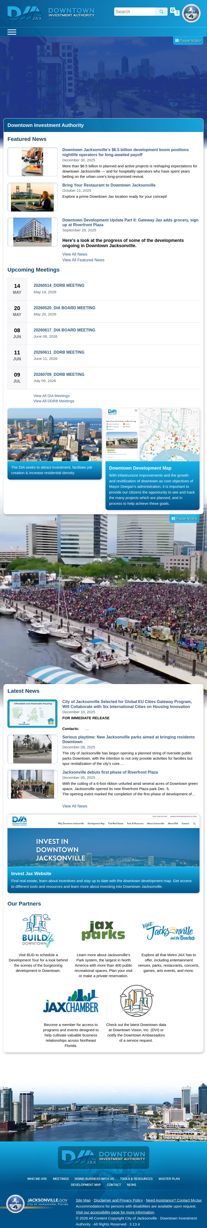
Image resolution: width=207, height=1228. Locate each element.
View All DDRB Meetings (53, 401)
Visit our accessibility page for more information (115, 1212)
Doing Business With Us (94, 1179)
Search (161, 11)
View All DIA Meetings (51, 396)
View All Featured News (83, 260)
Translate (175, 11)
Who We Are (37, 1179)
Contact (114, 1185)
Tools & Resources (136, 1179)
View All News (74, 254)
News (131, 1185)
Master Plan (169, 1179)
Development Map (86, 1185)
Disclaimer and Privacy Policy (118, 1200)
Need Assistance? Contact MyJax (174, 1200)
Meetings (61, 1179)
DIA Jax (25, 13)
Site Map (83, 1200)
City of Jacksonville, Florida (191, 13)
